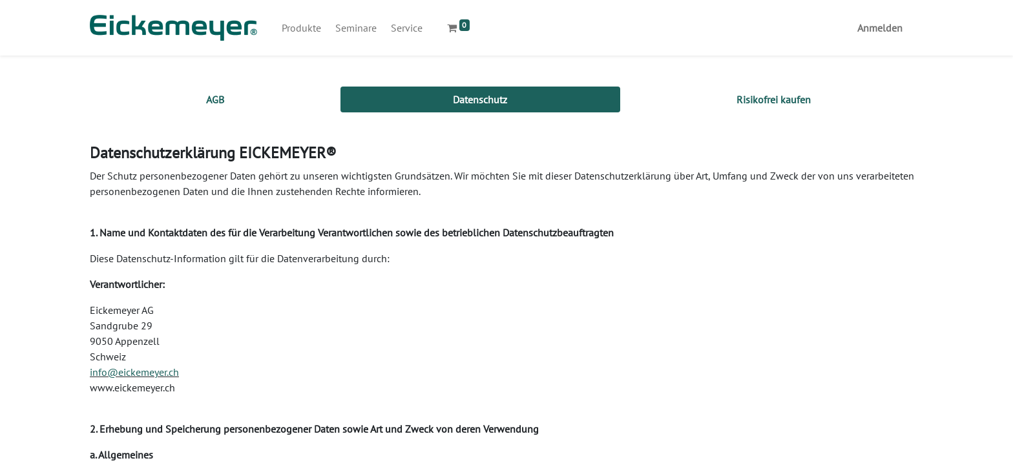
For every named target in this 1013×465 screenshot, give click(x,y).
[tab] (215, 99)
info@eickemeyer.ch (134, 372)
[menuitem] (301, 28)
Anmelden (880, 27)
